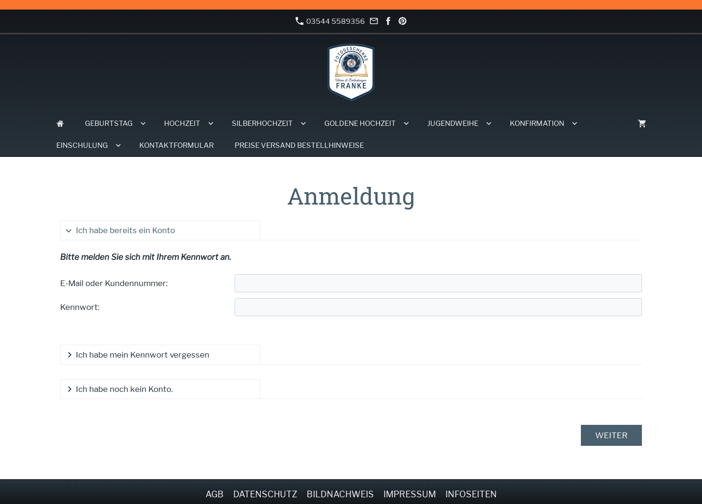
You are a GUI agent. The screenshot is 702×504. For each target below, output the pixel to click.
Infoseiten (471, 494)
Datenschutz (265, 494)
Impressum (409, 494)
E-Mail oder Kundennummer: (114, 283)
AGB (215, 494)
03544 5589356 (330, 21)
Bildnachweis (340, 494)
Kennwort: (80, 307)
